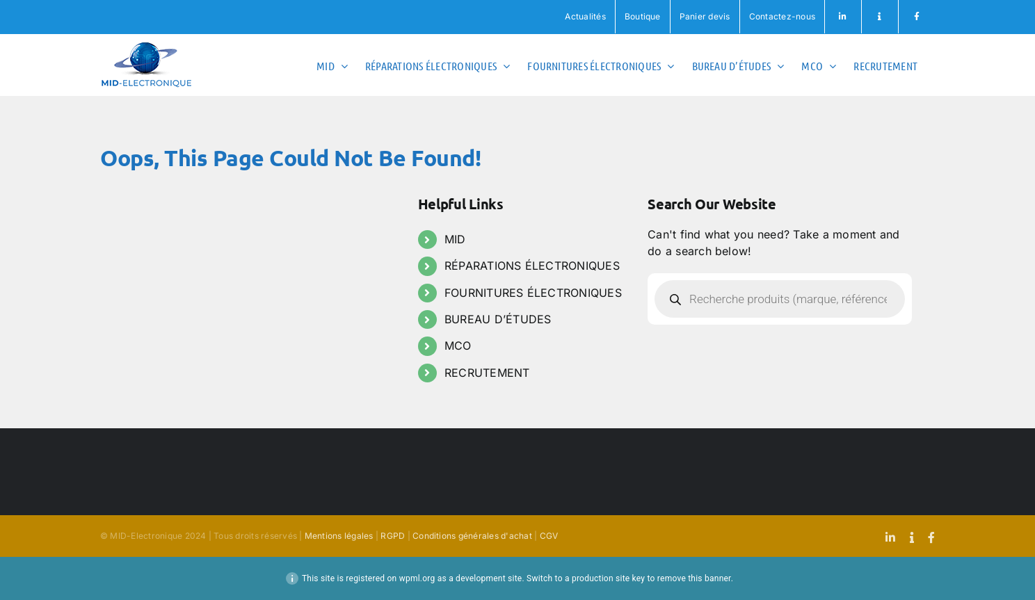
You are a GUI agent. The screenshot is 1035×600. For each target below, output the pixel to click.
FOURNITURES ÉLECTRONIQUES (533, 293)
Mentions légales (339, 535)
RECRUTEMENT (487, 373)
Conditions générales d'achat (472, 535)
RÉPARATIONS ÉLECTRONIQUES (532, 266)
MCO (458, 345)
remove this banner (694, 578)
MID (455, 239)
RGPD (392, 535)
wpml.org (417, 578)
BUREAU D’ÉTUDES (498, 319)
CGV (549, 535)
